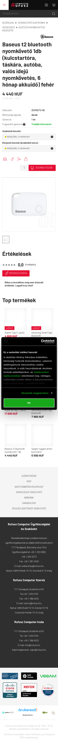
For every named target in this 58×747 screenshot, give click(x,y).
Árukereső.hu (28, 715)
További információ (41, 124)
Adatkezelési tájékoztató (29, 492)
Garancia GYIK (29, 503)
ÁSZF (29, 481)
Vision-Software (33, 734)
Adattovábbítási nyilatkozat (29, 487)
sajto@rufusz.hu (38, 650)
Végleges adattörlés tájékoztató (29, 508)
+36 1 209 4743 (30, 636)
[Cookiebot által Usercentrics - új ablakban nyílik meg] (41, 341)
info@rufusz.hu (32, 645)
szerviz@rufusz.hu (33, 603)
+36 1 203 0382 (38, 552)
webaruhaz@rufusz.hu (32, 566)
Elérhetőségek (29, 476)
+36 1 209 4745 (30, 594)
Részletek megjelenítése (35, 393)
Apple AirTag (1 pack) (15, 410)
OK (29, 403)
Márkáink (29, 497)
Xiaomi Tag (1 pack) (14, 332)
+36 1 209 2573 (29, 557)
